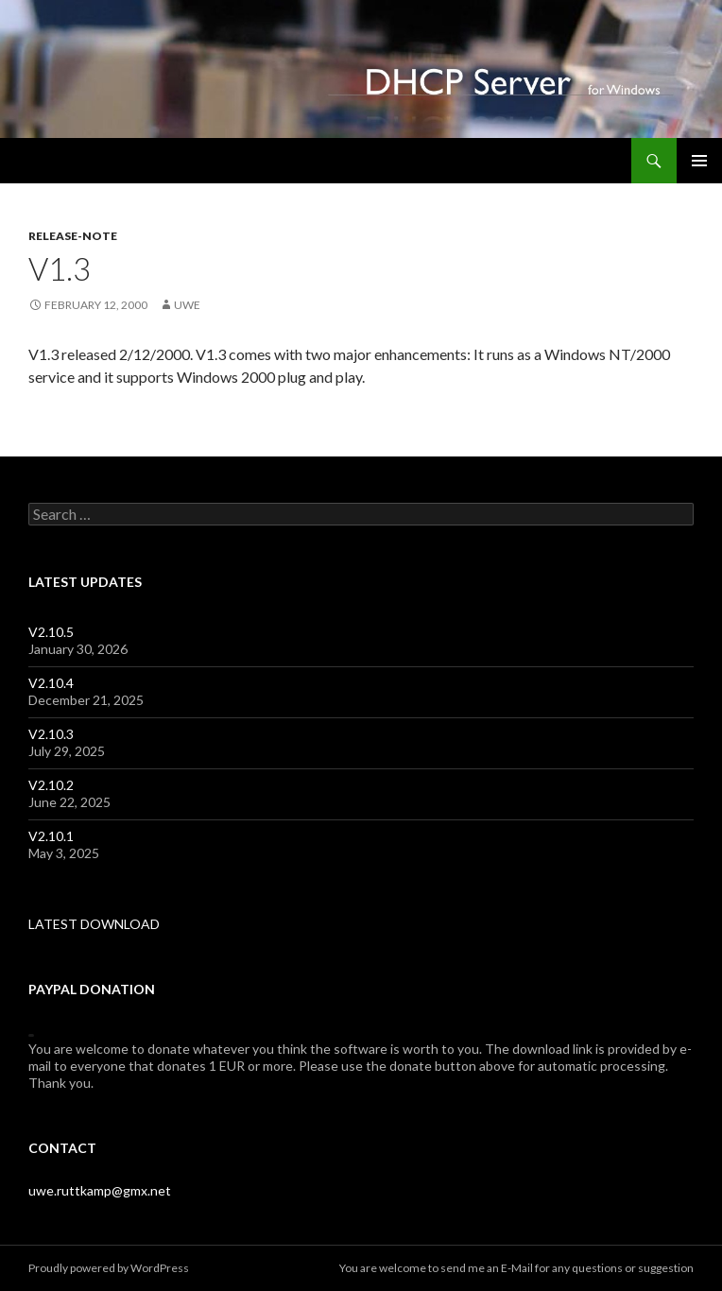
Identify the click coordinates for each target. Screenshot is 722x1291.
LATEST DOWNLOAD (94, 924)
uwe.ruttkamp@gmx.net (99, 1190)
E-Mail (517, 1268)
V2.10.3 (51, 734)
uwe (187, 305)
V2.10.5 (51, 632)
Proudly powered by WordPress (108, 1268)
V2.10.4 (51, 683)
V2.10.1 (51, 836)
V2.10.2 (51, 785)
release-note (72, 236)
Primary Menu (699, 160)
